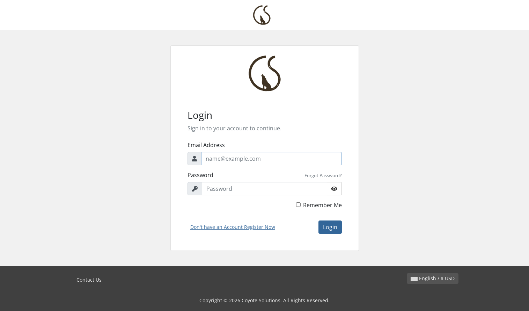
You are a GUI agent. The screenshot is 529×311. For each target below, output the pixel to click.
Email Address (206, 145)
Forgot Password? (323, 175)
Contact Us (89, 279)
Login (330, 227)
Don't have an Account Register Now (232, 227)
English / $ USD (433, 278)
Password (200, 175)
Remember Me (322, 205)
